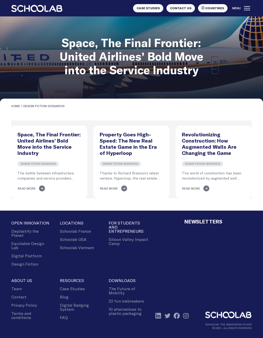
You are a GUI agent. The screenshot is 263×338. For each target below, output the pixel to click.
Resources (72, 280)
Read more (27, 188)
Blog (64, 296)
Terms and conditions (21, 315)
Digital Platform (26, 255)
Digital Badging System (74, 307)
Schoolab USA (73, 239)
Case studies (148, 8)
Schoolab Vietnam (77, 247)
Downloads (122, 280)
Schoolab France (75, 231)
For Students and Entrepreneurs (126, 226)
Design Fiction (24, 263)
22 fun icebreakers (126, 300)
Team (16, 288)
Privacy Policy (24, 305)
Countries (212, 8)
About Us (21, 280)
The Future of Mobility (122, 290)
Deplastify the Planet (25, 233)
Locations (71, 222)
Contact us (180, 8)
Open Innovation (30, 222)
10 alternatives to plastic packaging (125, 311)
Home (15, 106)
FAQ (64, 317)
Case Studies (72, 288)
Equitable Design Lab (27, 245)
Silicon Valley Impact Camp (128, 241)
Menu (241, 8)
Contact (18, 296)
